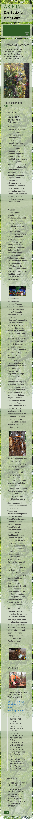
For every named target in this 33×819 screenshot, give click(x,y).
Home (6, 812)
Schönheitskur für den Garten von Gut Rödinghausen (16, 706)
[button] (5, 80)
